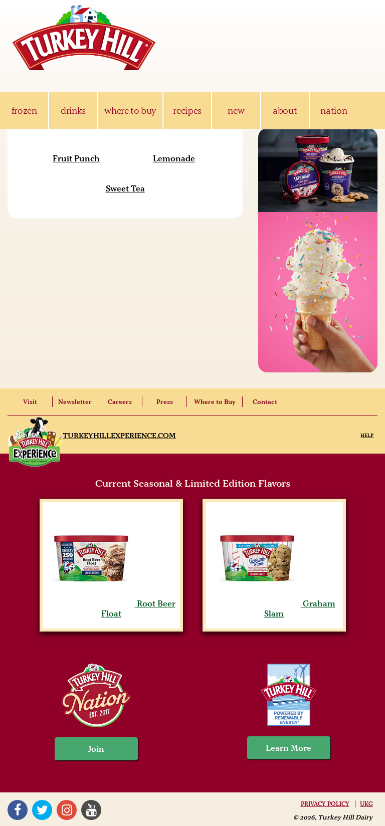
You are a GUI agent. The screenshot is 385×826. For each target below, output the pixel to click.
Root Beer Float (111, 608)
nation (333, 110)
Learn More (288, 748)
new (236, 110)
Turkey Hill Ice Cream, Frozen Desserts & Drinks (84, 37)
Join (96, 749)
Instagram (67, 810)
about (285, 110)
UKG (366, 803)
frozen (24, 110)
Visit (30, 401)
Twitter (42, 810)
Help (366, 435)
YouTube (91, 810)
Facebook (18, 810)
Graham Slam (274, 608)
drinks (73, 110)
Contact (265, 401)
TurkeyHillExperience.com (119, 435)
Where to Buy (215, 401)
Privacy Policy (325, 803)
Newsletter (75, 401)
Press (164, 401)
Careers (120, 401)
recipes (187, 110)
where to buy (130, 110)
